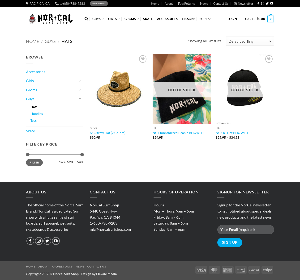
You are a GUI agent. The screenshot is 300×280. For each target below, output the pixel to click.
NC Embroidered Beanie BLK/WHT (178, 133)
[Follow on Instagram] (262, 3)
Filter (34, 162)
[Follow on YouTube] (271, 3)
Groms (31, 90)
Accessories (35, 71)
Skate (30, 131)
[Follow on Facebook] (258, 3)
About (169, 3)
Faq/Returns (186, 3)
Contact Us (220, 3)
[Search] (86, 18)
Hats (33, 107)
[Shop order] (250, 41)
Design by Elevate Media (99, 274)
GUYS (98, 19)
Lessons (188, 19)
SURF (205, 19)
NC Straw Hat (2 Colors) (107, 133)
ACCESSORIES (167, 19)
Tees (33, 120)
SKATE (148, 19)
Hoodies (36, 114)
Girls (30, 80)
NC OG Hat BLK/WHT (232, 133)
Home (155, 3)
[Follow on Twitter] (267, 3)
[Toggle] (80, 81)
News (204, 3)
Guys (50, 41)
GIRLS (114, 19)
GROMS (131, 19)
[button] (243, 3)
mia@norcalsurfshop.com (110, 229)
